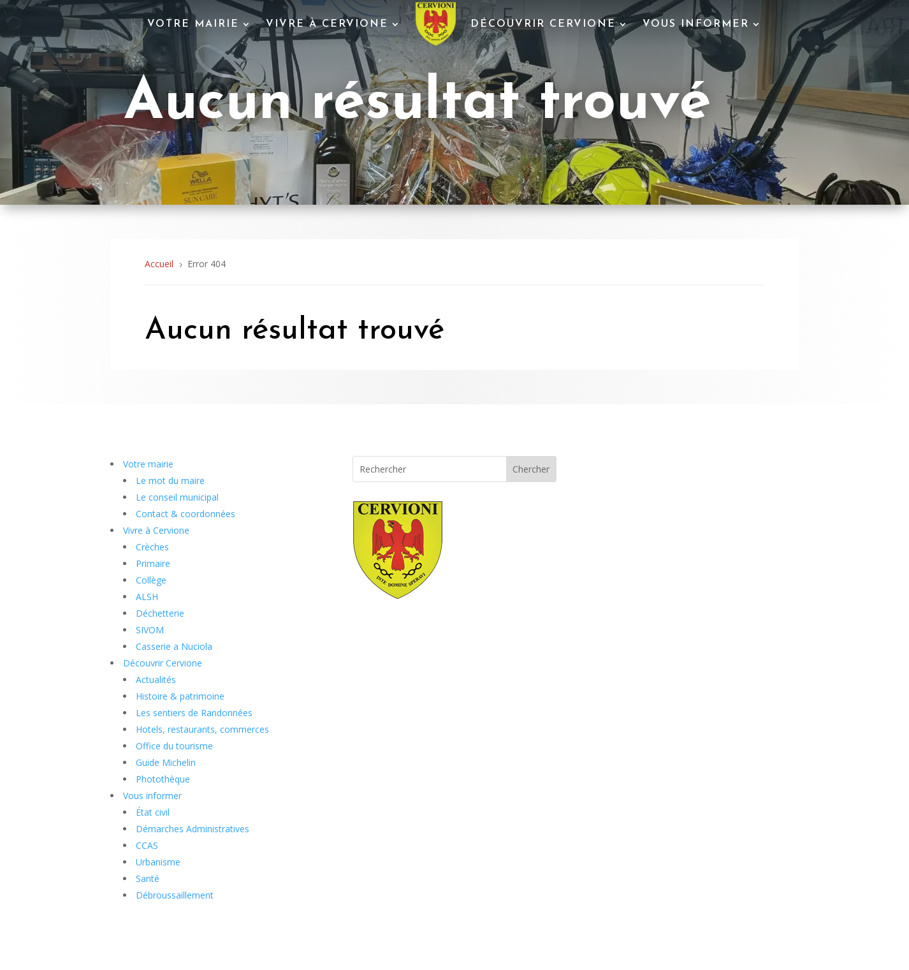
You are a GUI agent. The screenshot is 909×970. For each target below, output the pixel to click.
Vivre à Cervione (327, 24)
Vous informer (696, 24)
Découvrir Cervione (543, 24)
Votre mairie (193, 24)
